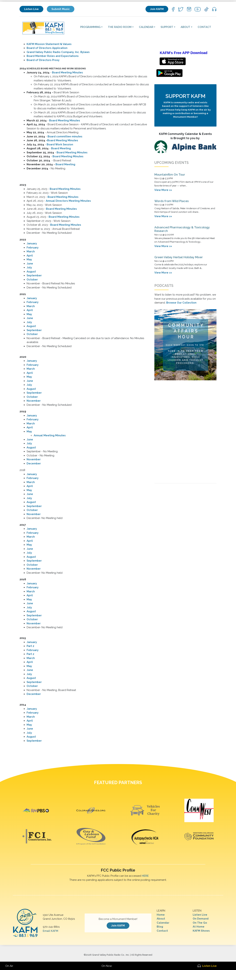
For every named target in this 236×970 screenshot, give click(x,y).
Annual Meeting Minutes (50, 435)
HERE (145, 875)
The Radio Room (119, 27)
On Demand (200, 918)
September (34, 275)
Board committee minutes (65, 136)
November (34, 400)
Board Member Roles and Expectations (53, 56)
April (30, 255)
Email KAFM (50, 931)
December (34, 463)
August (31, 271)
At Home (198, 926)
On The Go (200, 922)
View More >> (163, 190)
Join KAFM (157, 9)
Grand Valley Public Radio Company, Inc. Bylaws (58, 52)
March (31, 251)
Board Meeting (61, 148)
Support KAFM (185, 96)
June (30, 263)
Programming (90, 27)
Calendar (146, 27)
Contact (204, 27)
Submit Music (60, 9)
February (33, 247)
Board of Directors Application (47, 48)
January (32, 243)
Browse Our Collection (181, 302)
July (29, 267)
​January (32, 360)
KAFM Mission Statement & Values (49, 44)
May (29, 259)
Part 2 (30, 646)
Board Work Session (60, 144)
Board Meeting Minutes (67, 72)
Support (167, 27)
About (185, 27)
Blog (160, 926)
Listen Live (31, 9)
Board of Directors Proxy (43, 60)
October (32, 279)
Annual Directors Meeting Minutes (68, 200)
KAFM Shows (201, 930)
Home (161, 914)
